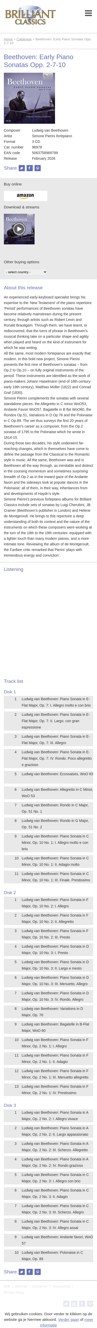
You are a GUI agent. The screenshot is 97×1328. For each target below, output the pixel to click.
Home (8, 39)
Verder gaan (68, 1319)
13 (17, 1086)
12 (17, 1071)
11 (17, 874)
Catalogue (24, 39)
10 (17, 858)
